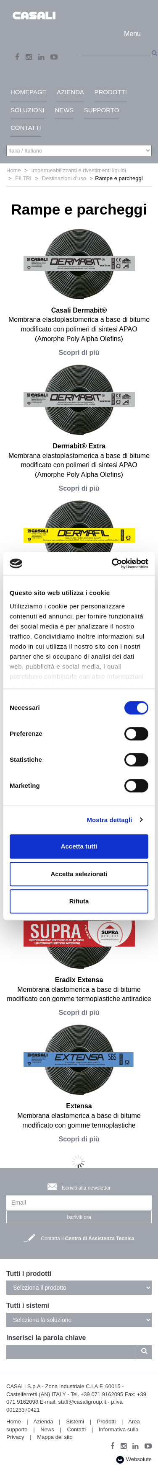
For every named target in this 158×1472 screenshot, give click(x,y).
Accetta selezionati (78, 873)
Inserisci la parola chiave (46, 1337)
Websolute (134, 1460)
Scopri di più (79, 352)
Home (13, 170)
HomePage (29, 92)
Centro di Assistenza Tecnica (99, 1239)
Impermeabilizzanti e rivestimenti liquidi (79, 170)
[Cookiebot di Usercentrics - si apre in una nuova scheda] (112, 563)
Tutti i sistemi (27, 1305)
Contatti (76, 1429)
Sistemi (75, 1421)
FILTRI (23, 178)
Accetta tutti (79, 846)
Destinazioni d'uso (64, 178)
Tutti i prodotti (28, 1273)
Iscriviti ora (79, 1217)
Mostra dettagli (109, 819)
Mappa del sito (55, 1437)
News (47, 1429)
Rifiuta (79, 901)
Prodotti (106, 1421)
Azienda (43, 1421)
